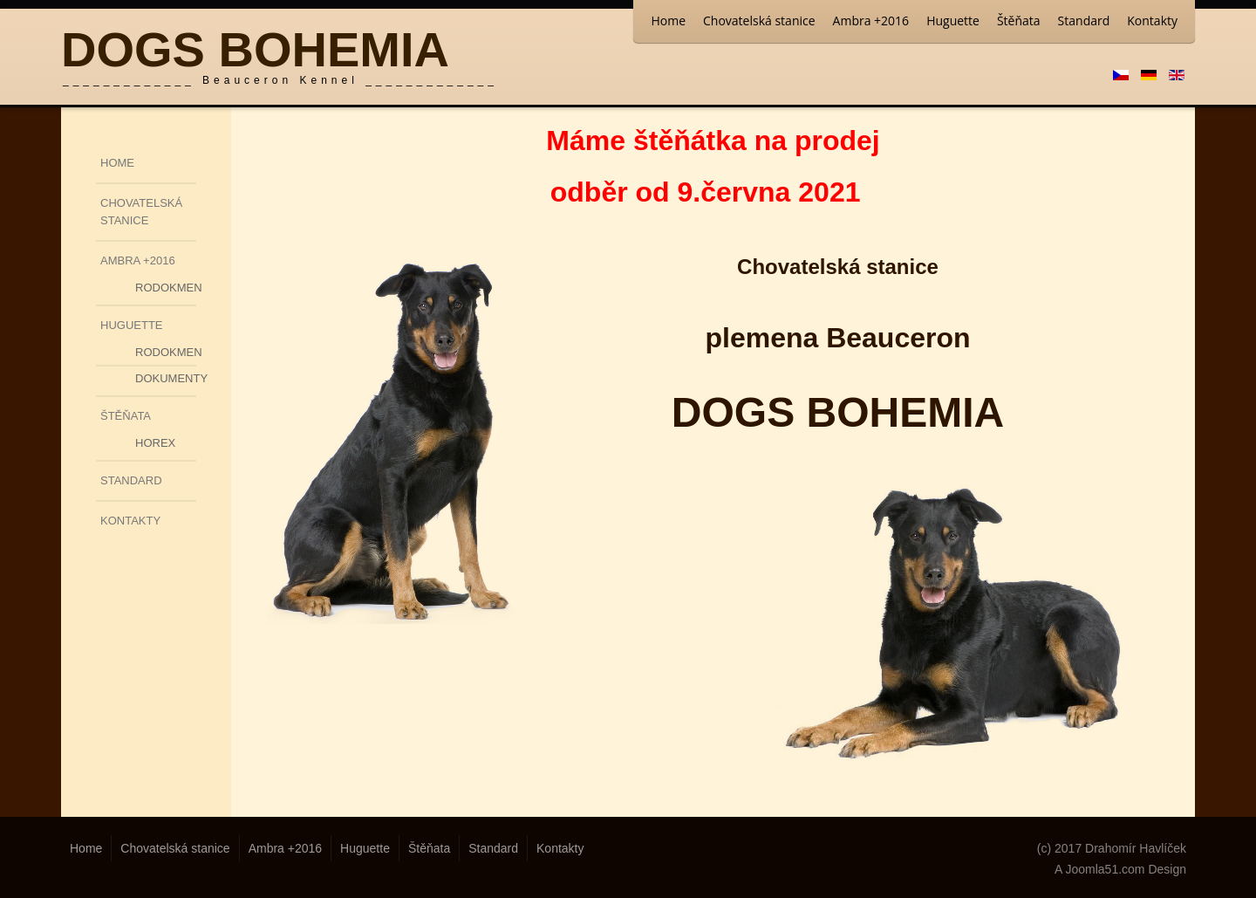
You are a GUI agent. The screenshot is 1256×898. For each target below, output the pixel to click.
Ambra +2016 (871, 20)
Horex (155, 442)
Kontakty (1152, 20)
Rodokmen (165, 287)
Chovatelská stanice (759, 20)
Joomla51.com (1104, 869)
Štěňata (1019, 20)
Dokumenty (165, 378)
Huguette (953, 20)
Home (668, 20)
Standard (1084, 20)
